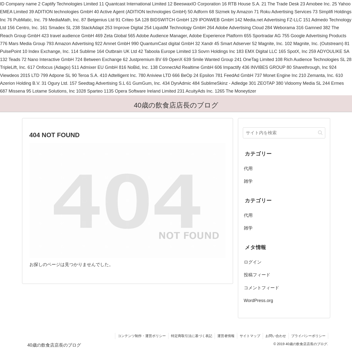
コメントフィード (261, 287)
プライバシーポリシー (308, 336)
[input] (284, 132)
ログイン (252, 262)
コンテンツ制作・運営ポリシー (142, 336)
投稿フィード (257, 274)
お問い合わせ (275, 336)
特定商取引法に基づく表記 (191, 336)
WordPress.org (258, 300)
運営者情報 (226, 336)
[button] (320, 132)
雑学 (248, 181)
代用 (248, 168)
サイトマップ (250, 336)
